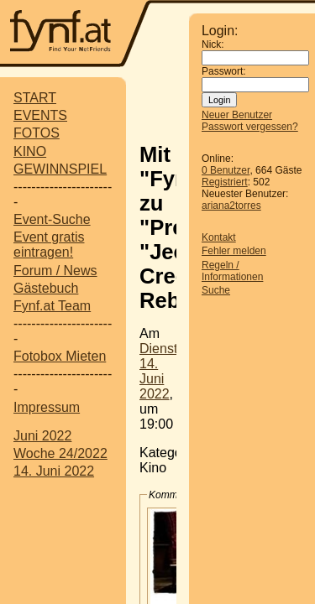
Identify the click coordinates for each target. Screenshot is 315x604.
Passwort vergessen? (250, 127)
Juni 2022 (42, 436)
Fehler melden (234, 251)
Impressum (46, 407)
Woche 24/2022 (60, 453)
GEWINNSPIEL (60, 169)
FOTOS (36, 133)
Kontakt (219, 237)
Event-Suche (52, 219)
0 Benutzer (225, 170)
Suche (216, 290)
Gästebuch (45, 288)
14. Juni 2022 (53, 471)
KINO (29, 151)
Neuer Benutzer (237, 115)
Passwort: (224, 71)
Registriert (225, 182)
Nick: (213, 44)
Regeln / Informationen (232, 271)
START (34, 98)
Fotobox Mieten (59, 356)
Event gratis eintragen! (48, 244)
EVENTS (40, 115)
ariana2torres (231, 205)
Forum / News (55, 270)
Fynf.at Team (52, 306)
